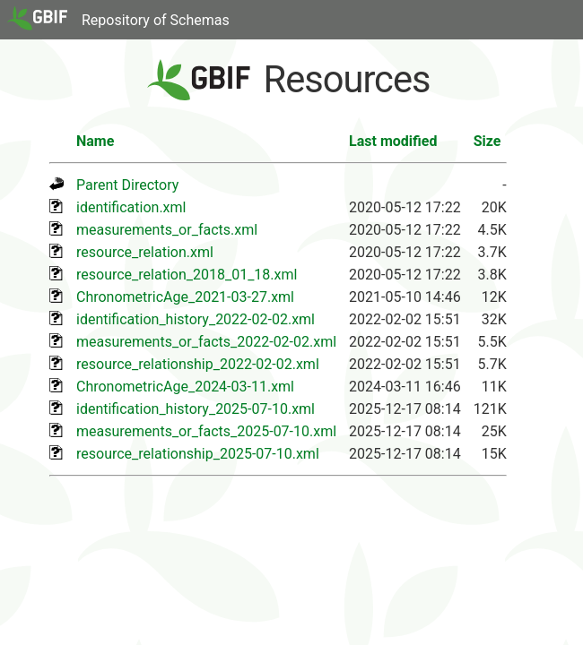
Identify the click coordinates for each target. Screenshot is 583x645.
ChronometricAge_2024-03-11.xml (185, 386)
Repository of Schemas (156, 20)
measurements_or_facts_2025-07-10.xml (206, 431)
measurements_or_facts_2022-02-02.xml (206, 341)
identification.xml (131, 207)
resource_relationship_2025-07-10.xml (197, 453)
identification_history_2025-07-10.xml (195, 408)
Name (95, 141)
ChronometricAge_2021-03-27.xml (185, 296)
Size (487, 141)
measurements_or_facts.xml (166, 229)
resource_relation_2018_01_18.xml (186, 274)
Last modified (393, 141)
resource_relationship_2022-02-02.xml (197, 364)
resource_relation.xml (144, 252)
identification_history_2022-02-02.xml (195, 319)
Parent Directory (127, 185)
